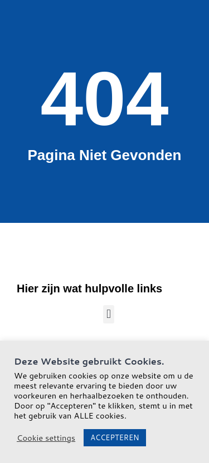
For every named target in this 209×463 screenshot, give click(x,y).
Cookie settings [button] (46, 438)
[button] (108, 314)
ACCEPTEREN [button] (114, 437)
